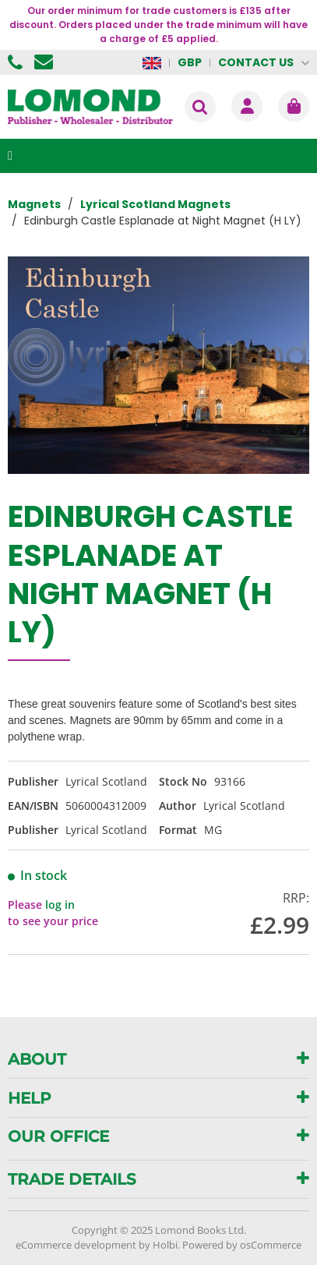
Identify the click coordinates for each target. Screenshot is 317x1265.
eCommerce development (76, 1245)
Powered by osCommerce (241, 1245)
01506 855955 (17, 62)
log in (60, 904)
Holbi (165, 1245)
